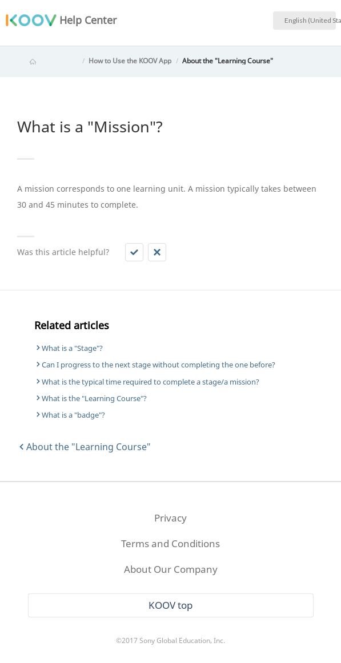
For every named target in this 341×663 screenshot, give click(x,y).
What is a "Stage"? (72, 348)
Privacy (170, 517)
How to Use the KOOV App (130, 61)
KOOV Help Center (48, 61)
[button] (134, 252)
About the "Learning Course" (227, 61)
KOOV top (170, 605)
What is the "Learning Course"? (94, 398)
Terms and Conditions (170, 543)
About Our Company (171, 569)
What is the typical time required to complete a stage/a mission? (150, 382)
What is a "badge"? (73, 415)
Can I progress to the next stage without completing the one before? (158, 364)
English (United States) (310, 20)
